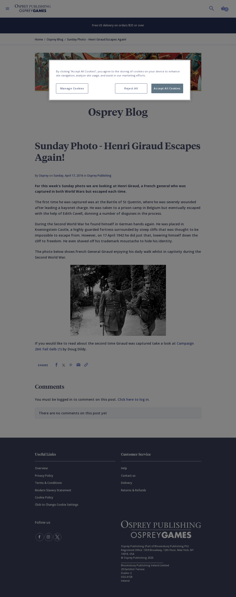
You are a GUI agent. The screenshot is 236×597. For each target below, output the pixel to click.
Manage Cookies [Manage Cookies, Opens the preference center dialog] (72, 88)
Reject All (131, 88)
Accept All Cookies (167, 88)
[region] (119, 80)
